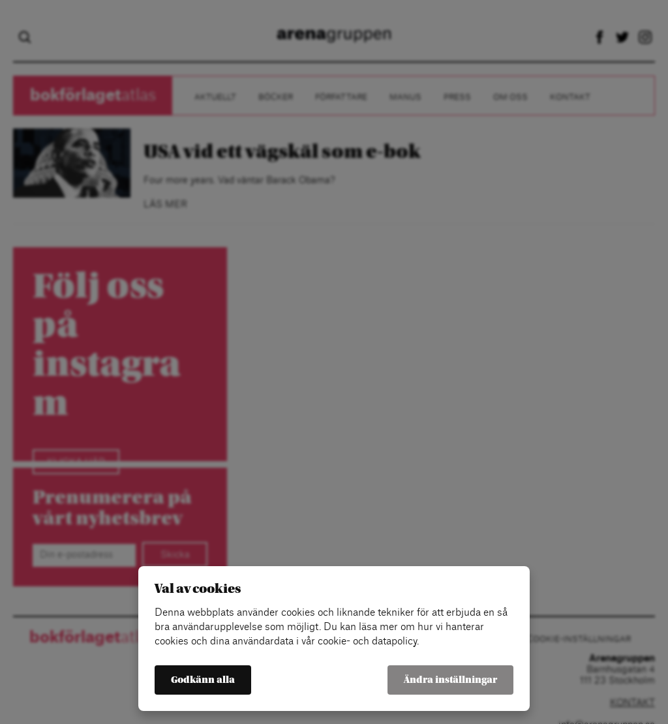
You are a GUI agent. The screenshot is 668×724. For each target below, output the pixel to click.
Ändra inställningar (450, 680)
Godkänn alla (203, 680)
